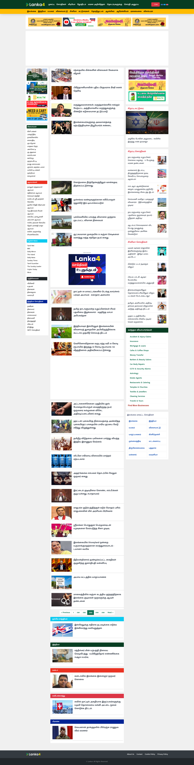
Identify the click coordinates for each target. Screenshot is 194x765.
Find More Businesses (138, 408)
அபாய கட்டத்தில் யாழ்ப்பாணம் (89, 579)
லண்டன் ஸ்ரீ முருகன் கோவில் (35, 203)
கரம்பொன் (31, 157)
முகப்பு (51, 4)
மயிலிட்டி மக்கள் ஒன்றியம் (33, 174)
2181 (78, 615)
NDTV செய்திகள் (33, 332)
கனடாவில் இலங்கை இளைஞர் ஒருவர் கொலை (94, 680)
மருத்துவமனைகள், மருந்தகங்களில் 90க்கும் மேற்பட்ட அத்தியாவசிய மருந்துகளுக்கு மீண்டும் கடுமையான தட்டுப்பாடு (96, 110)
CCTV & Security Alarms (139, 371)
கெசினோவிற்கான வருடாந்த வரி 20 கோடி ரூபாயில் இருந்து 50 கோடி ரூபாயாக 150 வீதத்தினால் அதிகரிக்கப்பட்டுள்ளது (95, 349)
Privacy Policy (163, 754)
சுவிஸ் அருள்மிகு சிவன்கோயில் (34, 235)
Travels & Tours (135, 403)
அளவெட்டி (31, 151)
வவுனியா (153, 457)
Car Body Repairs (136, 366)
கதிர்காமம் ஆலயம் (34, 195)
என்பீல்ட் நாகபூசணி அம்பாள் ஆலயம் (35, 220)
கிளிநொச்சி (154, 436)
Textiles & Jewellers (137, 394)
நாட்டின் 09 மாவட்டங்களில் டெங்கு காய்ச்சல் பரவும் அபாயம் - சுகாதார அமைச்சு (96, 295)
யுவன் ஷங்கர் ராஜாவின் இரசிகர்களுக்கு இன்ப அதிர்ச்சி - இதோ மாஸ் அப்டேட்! (139, 255)
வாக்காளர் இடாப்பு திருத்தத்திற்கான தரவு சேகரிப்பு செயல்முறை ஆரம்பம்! (138, 177)
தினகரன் (31, 291)
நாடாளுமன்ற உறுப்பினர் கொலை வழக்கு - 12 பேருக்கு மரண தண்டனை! (141, 162)
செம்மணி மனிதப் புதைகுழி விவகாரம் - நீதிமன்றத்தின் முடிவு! (141, 204)
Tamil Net (30, 247)
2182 (84, 615)
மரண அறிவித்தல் (96, 4)
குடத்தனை (31, 154)
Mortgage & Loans (137, 348)
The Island (31, 256)
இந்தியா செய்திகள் (35, 303)
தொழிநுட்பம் (97, 11)
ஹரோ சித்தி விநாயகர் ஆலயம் (36, 208)
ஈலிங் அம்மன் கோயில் (36, 225)
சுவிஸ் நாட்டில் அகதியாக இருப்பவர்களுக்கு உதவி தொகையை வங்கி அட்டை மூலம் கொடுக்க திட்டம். (97, 707)
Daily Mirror (31, 253)
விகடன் (30, 326)
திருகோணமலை (137, 450)
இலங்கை (31, 11)
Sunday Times (32, 262)
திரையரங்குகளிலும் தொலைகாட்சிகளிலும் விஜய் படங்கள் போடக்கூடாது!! (141, 295)
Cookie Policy (150, 754)
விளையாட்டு (62, 11)
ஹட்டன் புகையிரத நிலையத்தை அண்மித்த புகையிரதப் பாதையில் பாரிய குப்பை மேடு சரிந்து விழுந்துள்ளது (96, 427)
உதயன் (30, 288)
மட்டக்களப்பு (154, 443)
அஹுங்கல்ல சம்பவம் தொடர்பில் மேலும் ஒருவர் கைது (95, 477)
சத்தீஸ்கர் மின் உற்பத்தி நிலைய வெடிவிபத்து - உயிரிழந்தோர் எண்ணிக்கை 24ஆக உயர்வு (96, 656)
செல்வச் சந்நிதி (33, 198)
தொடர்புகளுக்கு (114, 4)
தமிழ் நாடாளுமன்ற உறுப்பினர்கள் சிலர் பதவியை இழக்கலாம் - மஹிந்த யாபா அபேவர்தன (94, 314)
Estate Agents (135, 380)
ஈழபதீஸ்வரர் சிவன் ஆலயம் (34, 214)
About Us (130, 754)
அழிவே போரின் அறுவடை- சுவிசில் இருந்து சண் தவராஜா (144, 142)
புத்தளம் (152, 450)
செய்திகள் (61, 4)
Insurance (133, 343)
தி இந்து (30, 329)
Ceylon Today (32, 271)
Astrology (133, 375)
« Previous (65, 615)
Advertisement (87, 255)
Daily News (31, 259)
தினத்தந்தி (31, 323)
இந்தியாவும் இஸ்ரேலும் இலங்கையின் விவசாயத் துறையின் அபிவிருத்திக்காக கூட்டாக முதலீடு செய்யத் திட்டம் (94, 332)
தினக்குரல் (31, 294)
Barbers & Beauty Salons (139, 362)
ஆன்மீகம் (109, 11)
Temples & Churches (137, 389)
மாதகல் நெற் (32, 148)
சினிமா (73, 11)
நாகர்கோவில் (32, 139)
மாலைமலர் (31, 317)
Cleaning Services (136, 398)
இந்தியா (42, 11)
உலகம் (51, 11)
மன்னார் (132, 457)
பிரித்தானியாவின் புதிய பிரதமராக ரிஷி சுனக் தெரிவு (97, 91)
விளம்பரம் (148, 11)
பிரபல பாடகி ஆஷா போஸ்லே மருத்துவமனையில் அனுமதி (141, 282)
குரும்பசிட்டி (32, 163)
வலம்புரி (30, 297)
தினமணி (31, 320)
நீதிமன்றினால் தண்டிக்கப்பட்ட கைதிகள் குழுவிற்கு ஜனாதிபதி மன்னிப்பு (94, 563)
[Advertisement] (97, 50)
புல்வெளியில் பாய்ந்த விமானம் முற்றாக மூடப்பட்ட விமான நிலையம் (94, 221)
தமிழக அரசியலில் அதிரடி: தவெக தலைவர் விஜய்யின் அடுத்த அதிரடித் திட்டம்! (140, 308)
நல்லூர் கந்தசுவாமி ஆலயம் (34, 191)
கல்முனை (31, 178)
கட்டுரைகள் (84, 11)
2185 (103, 615)
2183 (90, 615)
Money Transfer (136, 357)
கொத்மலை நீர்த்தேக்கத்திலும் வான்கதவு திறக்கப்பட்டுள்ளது (95, 186)
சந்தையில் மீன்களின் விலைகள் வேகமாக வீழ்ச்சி (95, 74)
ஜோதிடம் (81, 4)
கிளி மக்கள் (31, 133)
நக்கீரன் (30, 308)
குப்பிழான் (31, 145)
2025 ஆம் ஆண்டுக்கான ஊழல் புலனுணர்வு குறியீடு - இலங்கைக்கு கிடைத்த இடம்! (141, 191)
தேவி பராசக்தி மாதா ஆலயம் (35, 229)
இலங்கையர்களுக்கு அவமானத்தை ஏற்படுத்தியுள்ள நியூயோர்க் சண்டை (92, 126)
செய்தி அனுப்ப (131, 4)
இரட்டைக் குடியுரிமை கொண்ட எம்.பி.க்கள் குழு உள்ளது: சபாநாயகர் (95, 494)
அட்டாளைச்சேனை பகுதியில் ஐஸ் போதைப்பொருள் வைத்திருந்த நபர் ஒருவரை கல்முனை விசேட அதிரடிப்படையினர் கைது (92, 411)
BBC (28, 250)
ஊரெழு (30, 160)
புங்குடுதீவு (31, 136)
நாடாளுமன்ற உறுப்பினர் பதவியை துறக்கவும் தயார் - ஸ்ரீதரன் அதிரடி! (140, 217)
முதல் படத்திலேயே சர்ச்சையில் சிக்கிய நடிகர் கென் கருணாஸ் (139, 321)
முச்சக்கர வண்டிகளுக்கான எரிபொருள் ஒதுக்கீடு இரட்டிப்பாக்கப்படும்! (94, 203)
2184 (96, 615)
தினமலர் (30, 311)
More (29, 274)
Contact (139, 754)
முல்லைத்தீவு (135, 443)
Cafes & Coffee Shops (138, 353)
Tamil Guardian (32, 265)
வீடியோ (71, 4)
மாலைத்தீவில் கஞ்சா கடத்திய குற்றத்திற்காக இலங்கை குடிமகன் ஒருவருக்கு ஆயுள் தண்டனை (97, 600)
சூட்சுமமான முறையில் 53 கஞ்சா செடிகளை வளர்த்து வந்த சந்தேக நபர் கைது (96, 238)
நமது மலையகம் (33, 166)
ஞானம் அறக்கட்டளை (36, 169)
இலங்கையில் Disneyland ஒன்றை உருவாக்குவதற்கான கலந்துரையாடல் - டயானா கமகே (93, 548)
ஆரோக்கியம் (122, 11)
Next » (110, 615)
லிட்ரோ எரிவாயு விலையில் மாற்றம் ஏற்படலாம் (92, 459)
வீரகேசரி (30, 285)
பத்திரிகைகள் (33, 280)
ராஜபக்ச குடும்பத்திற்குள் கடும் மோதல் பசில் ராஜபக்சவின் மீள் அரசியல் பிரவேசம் (96, 511)
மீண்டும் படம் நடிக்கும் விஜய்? (138, 268)
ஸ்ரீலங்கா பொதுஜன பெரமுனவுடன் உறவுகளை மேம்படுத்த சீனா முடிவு (92, 529)
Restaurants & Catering (139, 385)
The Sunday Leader (34, 268)
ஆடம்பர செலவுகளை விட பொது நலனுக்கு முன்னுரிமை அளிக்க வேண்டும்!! (140, 232)
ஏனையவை (136, 11)
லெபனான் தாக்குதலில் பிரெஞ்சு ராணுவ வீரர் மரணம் (96, 731)
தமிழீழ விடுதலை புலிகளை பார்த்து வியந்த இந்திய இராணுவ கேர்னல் (96, 442)
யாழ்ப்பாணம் (135, 436)
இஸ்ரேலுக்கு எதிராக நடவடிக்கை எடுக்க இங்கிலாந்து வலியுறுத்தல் (95, 628)
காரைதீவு (31, 142)
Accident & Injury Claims (139, 339)
